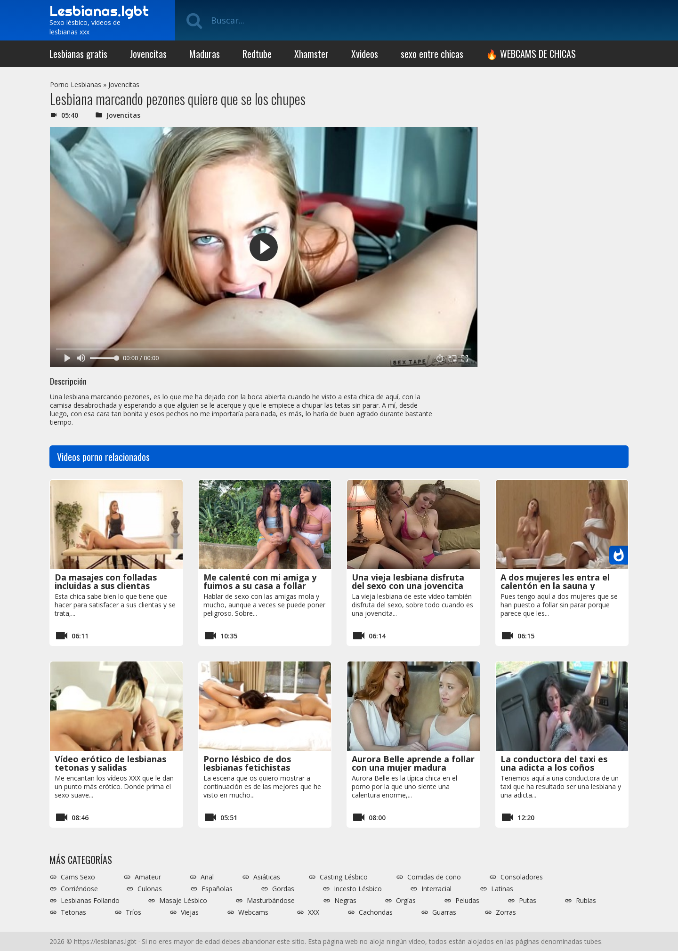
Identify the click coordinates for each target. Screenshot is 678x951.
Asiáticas (266, 877)
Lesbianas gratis (78, 54)
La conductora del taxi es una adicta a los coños (553, 763)
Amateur (148, 877)
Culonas (149, 889)
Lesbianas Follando (90, 900)
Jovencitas (148, 54)
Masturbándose (271, 900)
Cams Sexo (78, 877)
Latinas (502, 889)
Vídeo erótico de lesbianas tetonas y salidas (110, 763)
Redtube (257, 54)
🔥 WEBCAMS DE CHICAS (531, 54)
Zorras (506, 912)
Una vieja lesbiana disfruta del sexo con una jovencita (408, 581)
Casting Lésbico (344, 877)
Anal (207, 877)
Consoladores (521, 877)
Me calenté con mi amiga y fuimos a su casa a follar (259, 581)
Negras (345, 900)
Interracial (436, 889)
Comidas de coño (434, 877)
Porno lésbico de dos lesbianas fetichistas (247, 763)
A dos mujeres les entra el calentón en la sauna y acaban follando (555, 586)
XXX (313, 912)
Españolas (217, 889)
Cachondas (376, 912)
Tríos (133, 912)
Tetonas (73, 912)
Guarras (444, 912)
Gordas (283, 889)
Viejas (190, 912)
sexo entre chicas (432, 54)
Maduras (204, 54)
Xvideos (364, 54)
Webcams (253, 912)
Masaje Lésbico (183, 900)
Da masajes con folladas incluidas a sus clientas (106, 581)
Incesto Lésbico (358, 889)
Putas (527, 900)
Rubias (586, 900)
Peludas (467, 900)
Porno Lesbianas (75, 84)
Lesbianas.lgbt (99, 11)
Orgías (406, 900)
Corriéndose (79, 889)
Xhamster (311, 54)
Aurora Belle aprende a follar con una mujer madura (413, 763)
